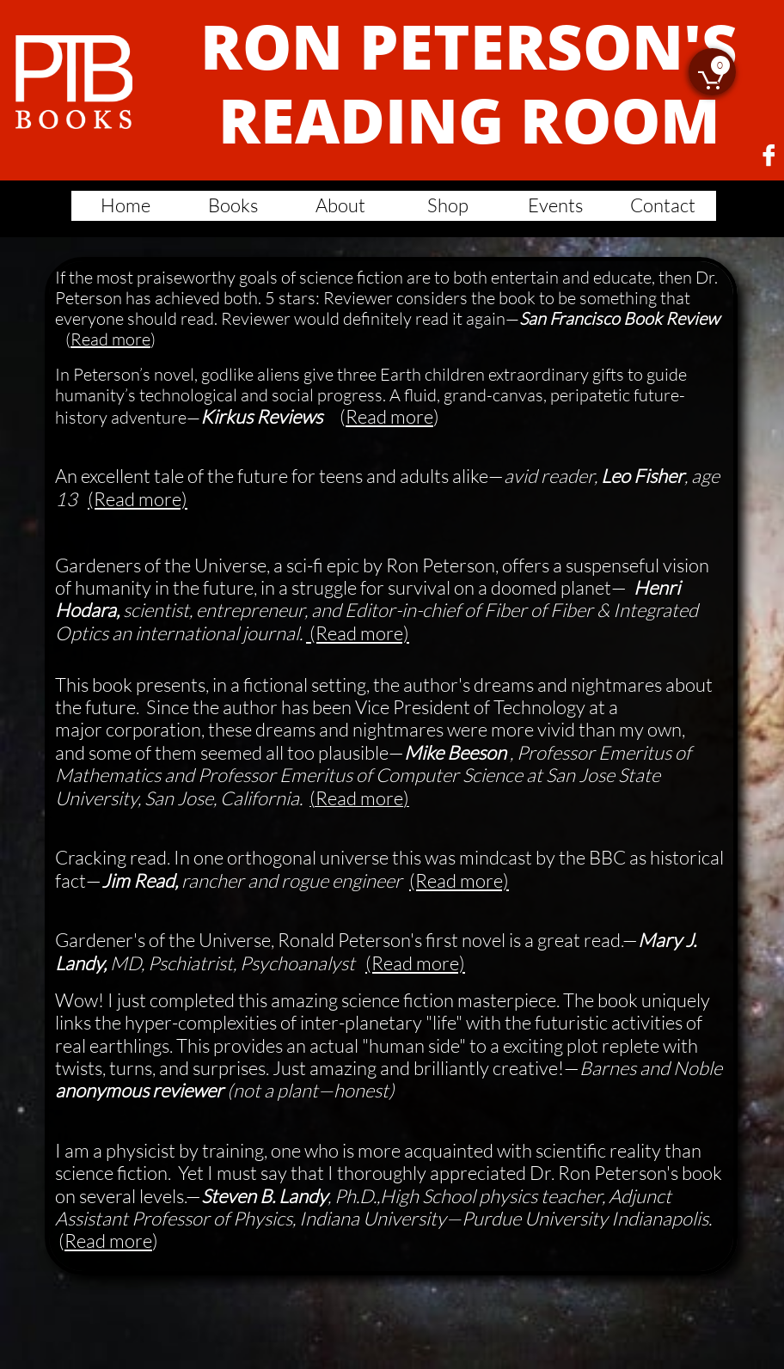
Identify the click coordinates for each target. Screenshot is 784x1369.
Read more (110, 339)
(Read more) (137, 498)
